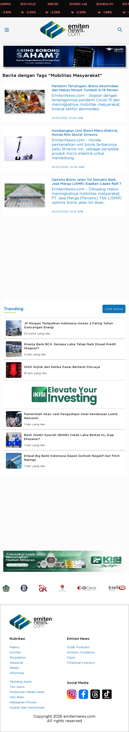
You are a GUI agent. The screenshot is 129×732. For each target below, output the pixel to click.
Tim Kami (17, 687)
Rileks (14, 668)
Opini (71, 657)
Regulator (18, 657)
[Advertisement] (64, 262)
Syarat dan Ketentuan (27, 707)
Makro (15, 647)
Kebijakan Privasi (23, 702)
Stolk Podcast (78, 647)
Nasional (16, 662)
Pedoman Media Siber (27, 692)
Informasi (17, 673)
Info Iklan (17, 697)
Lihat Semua (114, 308)
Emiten (15, 652)
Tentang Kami (20, 681)
